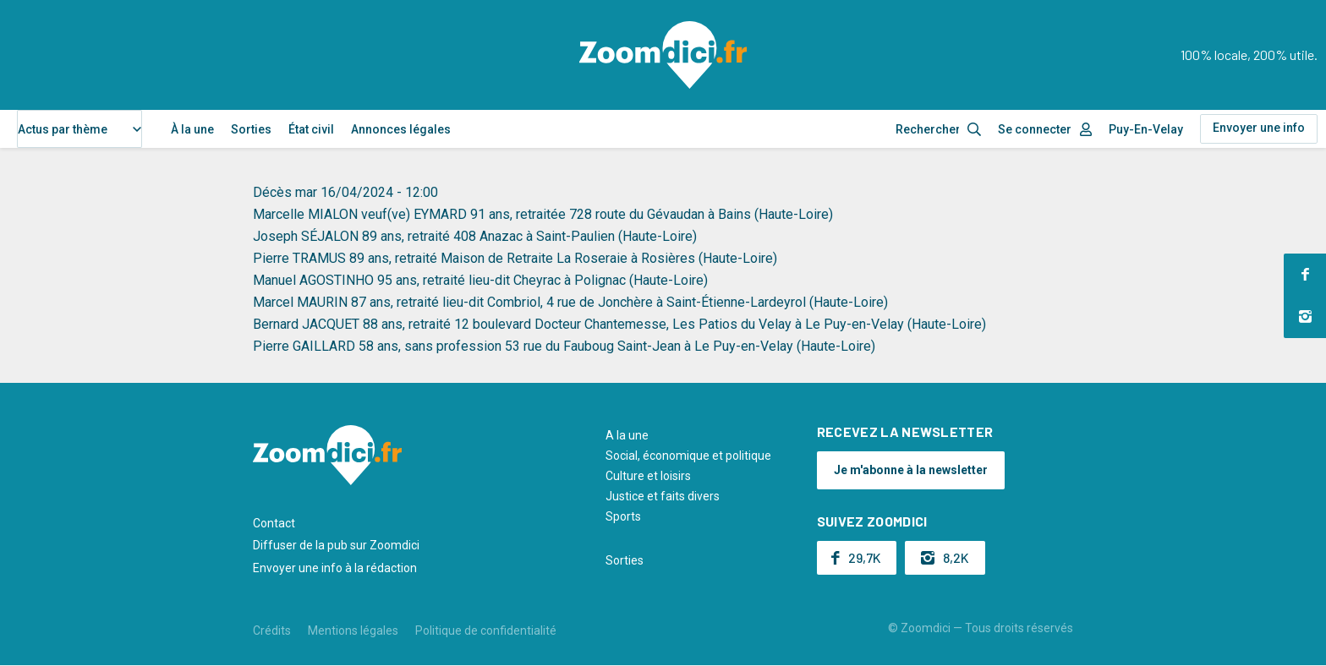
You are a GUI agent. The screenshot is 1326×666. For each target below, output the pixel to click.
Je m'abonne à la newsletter (911, 470)
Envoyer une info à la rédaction (335, 568)
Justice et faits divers (662, 496)
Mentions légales (353, 630)
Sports (623, 516)
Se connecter (1034, 129)
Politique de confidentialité (485, 630)
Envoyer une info (1259, 127)
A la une (627, 435)
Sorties (251, 129)
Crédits (272, 630)
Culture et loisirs (648, 476)
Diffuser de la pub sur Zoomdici (336, 545)
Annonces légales (401, 129)
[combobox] (79, 129)
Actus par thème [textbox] (62, 129)
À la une (192, 129)
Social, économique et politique (688, 455)
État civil (311, 129)
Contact (274, 523)
